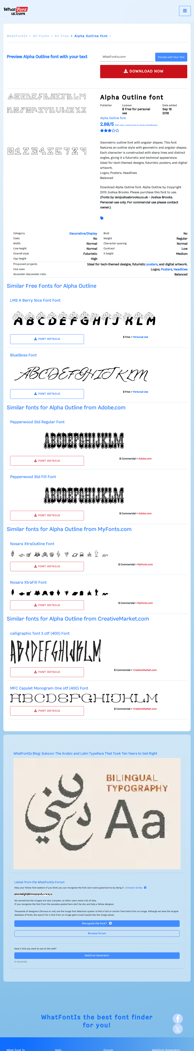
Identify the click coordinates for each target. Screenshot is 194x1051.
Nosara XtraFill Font (28, 583)
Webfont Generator (97, 955)
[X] (178, 1029)
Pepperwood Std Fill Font (33, 477)
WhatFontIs (17, 36)
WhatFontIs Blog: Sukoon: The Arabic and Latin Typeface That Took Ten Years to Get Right (85, 753)
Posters (166, 269)
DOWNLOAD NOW (144, 71)
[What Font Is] (15, 11)
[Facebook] (178, 1019)
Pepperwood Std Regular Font (37, 422)
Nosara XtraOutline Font (32, 544)
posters (152, 264)
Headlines (180, 269)
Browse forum (97, 933)
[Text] (127, 57)
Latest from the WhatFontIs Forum (39, 882)
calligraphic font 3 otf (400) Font (40, 634)
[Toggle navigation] (185, 11)
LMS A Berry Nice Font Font (35, 300)
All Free (62, 36)
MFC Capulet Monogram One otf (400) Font (49, 688)
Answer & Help (137, 888)
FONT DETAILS (47, 339)
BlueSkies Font (23, 355)
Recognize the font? (97, 923)
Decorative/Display (83, 233)
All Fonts (41, 36)
